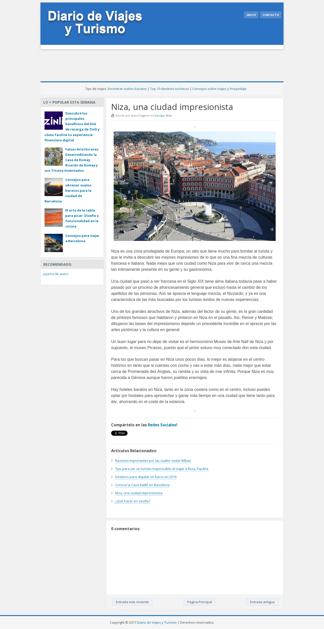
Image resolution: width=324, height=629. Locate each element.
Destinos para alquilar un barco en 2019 (145, 476)
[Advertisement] (132, 63)
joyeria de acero (55, 274)
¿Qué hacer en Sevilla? (132, 501)
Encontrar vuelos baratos (127, 88)
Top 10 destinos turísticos (169, 88)
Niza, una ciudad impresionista (139, 493)
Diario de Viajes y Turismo (157, 622)
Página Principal (199, 602)
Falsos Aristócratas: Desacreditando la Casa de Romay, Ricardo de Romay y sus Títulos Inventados (72, 160)
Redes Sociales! (162, 424)
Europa (159, 115)
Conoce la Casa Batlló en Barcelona (142, 485)
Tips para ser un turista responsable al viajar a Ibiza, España (161, 468)
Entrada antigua (262, 602)
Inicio (251, 15)
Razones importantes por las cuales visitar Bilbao (153, 460)
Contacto (270, 15)
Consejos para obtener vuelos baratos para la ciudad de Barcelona (68, 190)
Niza (169, 115)
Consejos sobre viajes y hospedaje (219, 88)
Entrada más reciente (132, 602)
